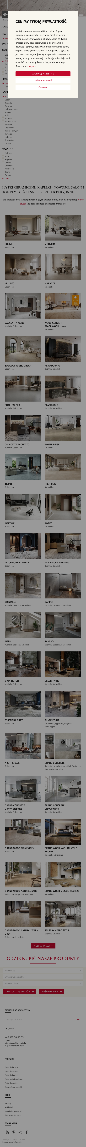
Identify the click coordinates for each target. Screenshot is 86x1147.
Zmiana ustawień (43, 80)
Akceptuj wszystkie (43, 74)
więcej (31, 66)
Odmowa (43, 87)
